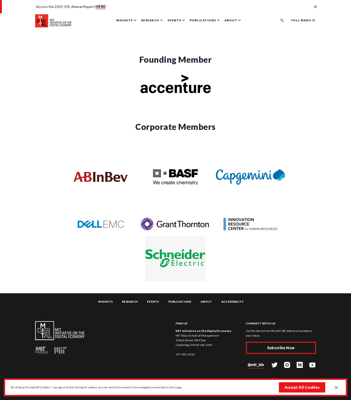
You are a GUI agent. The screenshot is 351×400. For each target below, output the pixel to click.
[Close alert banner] (315, 7)
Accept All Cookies (302, 387)
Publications (179, 301)
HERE (100, 6)
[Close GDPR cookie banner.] (336, 388)
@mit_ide (256, 364)
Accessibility (232, 301)
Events (153, 301)
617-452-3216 (185, 354)
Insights (105, 301)
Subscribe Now (281, 347)
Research (130, 301)
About (206, 301)
